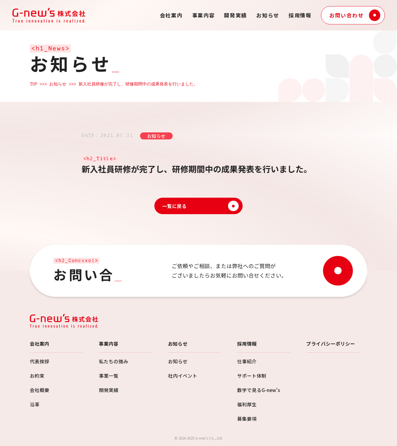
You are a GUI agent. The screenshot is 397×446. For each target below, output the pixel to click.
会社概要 (39, 390)
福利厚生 (247, 404)
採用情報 (300, 15)
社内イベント (182, 375)
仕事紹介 (247, 361)
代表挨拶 (39, 361)
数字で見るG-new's (258, 390)
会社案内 (171, 15)
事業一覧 (108, 375)
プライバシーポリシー (330, 343)
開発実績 (235, 15)
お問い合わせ (354, 15)
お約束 (37, 375)
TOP (33, 84)
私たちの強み (113, 361)
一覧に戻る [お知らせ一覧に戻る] (200, 206)
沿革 (35, 404)
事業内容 (203, 15)
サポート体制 (251, 375)
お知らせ (267, 15)
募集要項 (247, 418)
